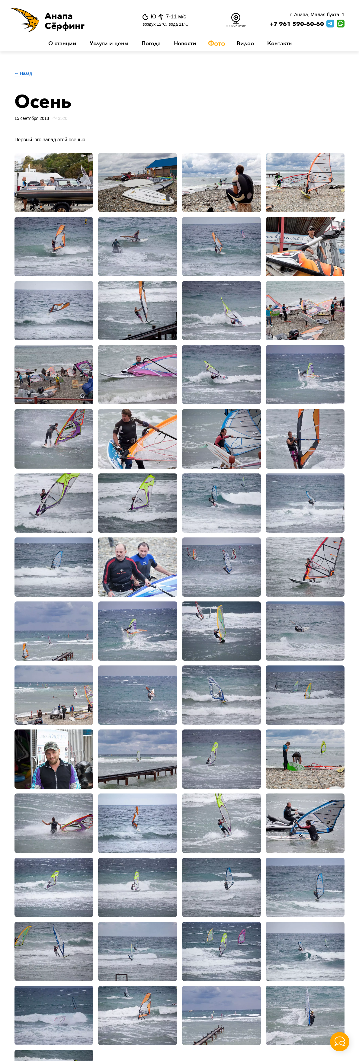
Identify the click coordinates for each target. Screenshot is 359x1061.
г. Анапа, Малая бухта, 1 (317, 14)
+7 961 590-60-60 (297, 24)
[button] (67, 20)
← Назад (23, 73)
